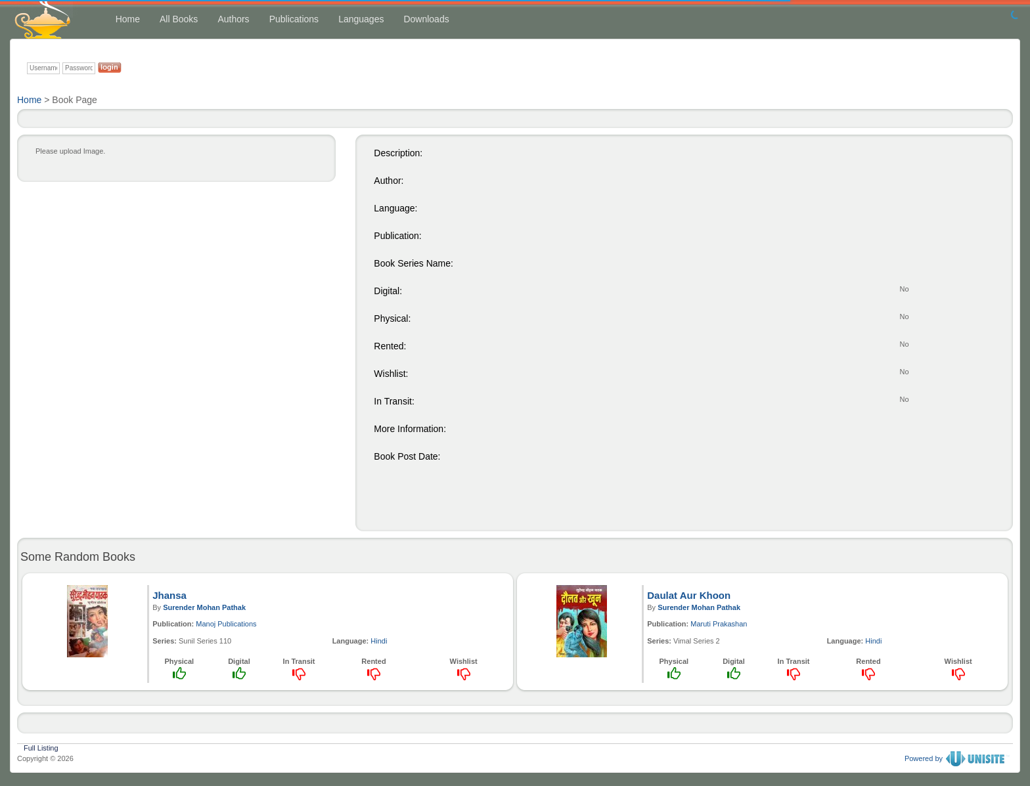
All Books (179, 19)
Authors (233, 19)
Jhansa (169, 595)
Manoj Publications (226, 624)
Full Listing (41, 746)
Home (128, 19)
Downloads (426, 19)
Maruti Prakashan (718, 624)
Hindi (378, 641)
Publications (294, 19)
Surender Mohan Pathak (204, 607)
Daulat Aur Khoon (688, 595)
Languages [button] (361, 19)
